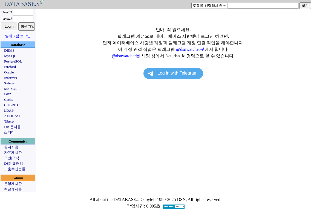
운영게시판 (13, 184)
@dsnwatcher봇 (190, 49)
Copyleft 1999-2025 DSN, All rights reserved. (180, 199)
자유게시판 (13, 152)
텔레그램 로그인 (18, 36)
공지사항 (11, 147)
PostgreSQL (13, 61)
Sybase (9, 83)
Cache (8, 99)
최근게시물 (13, 189)
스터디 (9, 132)
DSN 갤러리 (13, 163)
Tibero (9, 121)
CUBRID (11, 105)
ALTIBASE (12, 116)
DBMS (9, 50)
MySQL (10, 56)
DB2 (7, 94)
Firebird (10, 67)
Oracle (9, 72)
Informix (10, 78)
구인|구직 (11, 158)
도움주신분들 (14, 169)
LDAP (9, 110)
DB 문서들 (12, 127)
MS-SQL (11, 89)
